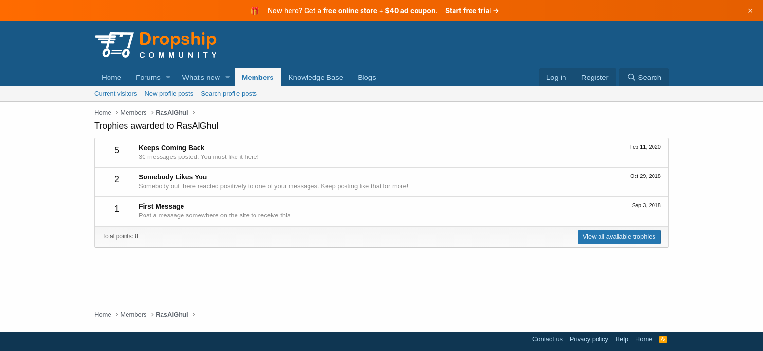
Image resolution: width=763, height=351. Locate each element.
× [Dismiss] (750, 11)
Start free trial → (472, 10)
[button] (168, 77)
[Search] (644, 77)
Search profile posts (229, 93)
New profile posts (169, 93)
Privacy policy (589, 339)
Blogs (367, 77)
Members (258, 77)
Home (111, 77)
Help (622, 339)
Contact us (547, 339)
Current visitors (115, 93)
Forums (148, 77)
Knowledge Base (316, 77)
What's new (201, 77)
